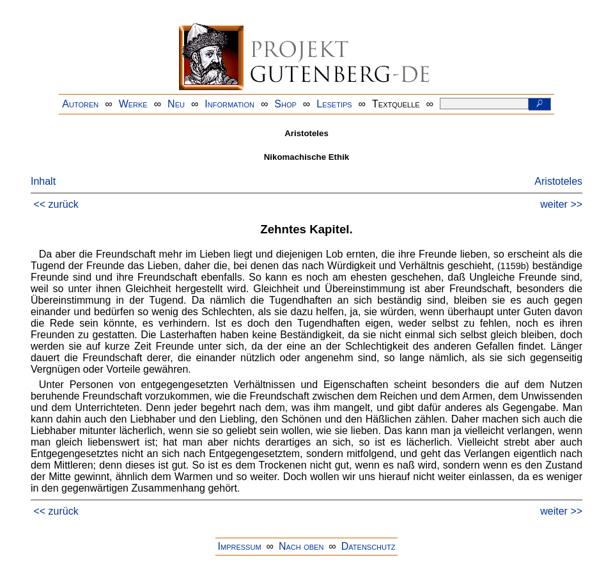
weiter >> (561, 204)
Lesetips (334, 103)
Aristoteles (558, 181)
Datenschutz (368, 546)
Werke (133, 103)
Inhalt (43, 181)
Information (229, 103)
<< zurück (55, 204)
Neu (176, 103)
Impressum (239, 546)
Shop (285, 103)
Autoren (80, 103)
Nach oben (301, 546)
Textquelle (396, 103)
